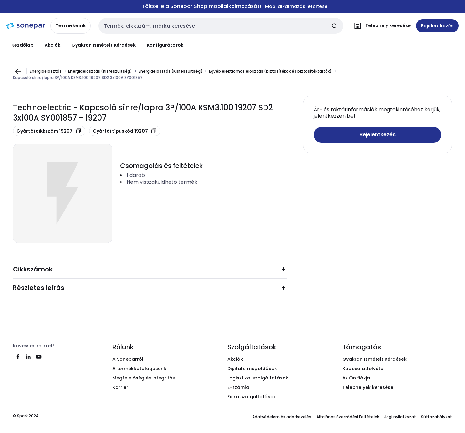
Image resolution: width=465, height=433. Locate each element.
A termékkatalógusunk (139, 368)
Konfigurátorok (165, 45)
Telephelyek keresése (367, 387)
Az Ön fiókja (356, 378)
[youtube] (39, 356)
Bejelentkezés (377, 134)
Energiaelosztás (46, 71)
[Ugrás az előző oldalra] (18, 71)
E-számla (238, 387)
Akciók (52, 45)
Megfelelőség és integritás (143, 378)
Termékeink (70, 25)
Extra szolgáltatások (251, 396)
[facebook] (18, 356)
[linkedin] (28, 356)
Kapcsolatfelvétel (363, 368)
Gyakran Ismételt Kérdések (103, 45)
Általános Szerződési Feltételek (347, 416)
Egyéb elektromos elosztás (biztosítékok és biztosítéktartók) (270, 71)
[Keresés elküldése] (334, 26)
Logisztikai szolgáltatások (257, 378)
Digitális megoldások (252, 368)
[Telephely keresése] (381, 25)
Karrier (120, 387)
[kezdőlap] (25, 25)
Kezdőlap (22, 45)
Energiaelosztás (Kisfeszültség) (100, 71)
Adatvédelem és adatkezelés (281, 416)
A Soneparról (127, 359)
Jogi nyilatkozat (400, 416)
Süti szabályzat (436, 416)
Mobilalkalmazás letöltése (296, 6)
